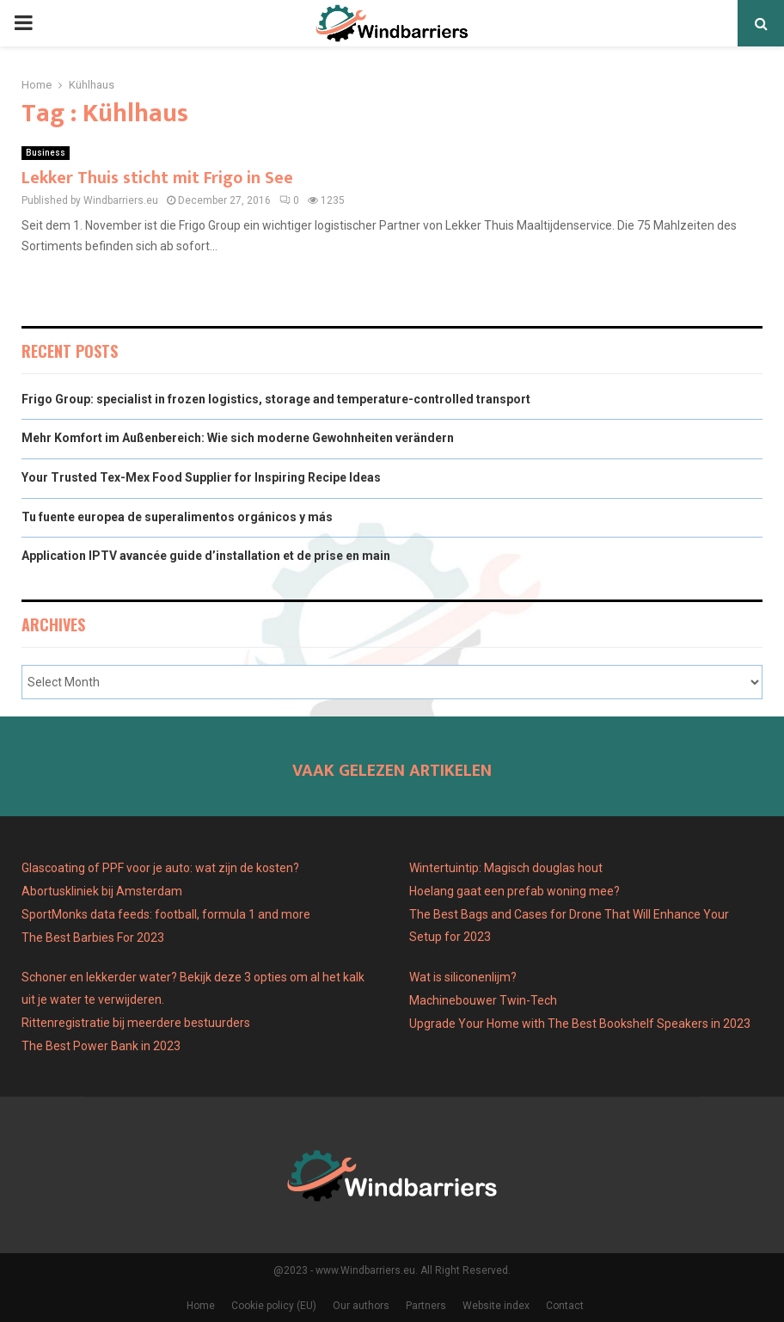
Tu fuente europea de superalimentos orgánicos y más (177, 517)
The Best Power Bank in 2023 (101, 1046)
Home (201, 1306)
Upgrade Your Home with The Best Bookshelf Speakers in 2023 (579, 1023)
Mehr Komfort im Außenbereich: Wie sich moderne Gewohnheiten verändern (237, 438)
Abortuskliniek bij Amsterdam (101, 891)
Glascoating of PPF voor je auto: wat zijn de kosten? (160, 868)
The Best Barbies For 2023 (92, 937)
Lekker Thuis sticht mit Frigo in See (157, 178)
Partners (426, 1306)
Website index (496, 1306)
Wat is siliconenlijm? (463, 977)
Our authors (361, 1306)
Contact (565, 1306)
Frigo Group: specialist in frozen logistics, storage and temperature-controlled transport (275, 399)
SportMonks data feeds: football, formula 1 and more (165, 914)
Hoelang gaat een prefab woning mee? (514, 891)
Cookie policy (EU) (273, 1306)
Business (45, 152)
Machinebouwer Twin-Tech (484, 1000)
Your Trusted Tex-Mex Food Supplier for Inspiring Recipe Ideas (201, 477)
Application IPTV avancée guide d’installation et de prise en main (205, 556)
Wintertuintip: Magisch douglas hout (506, 868)
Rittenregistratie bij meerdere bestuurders (135, 1023)
